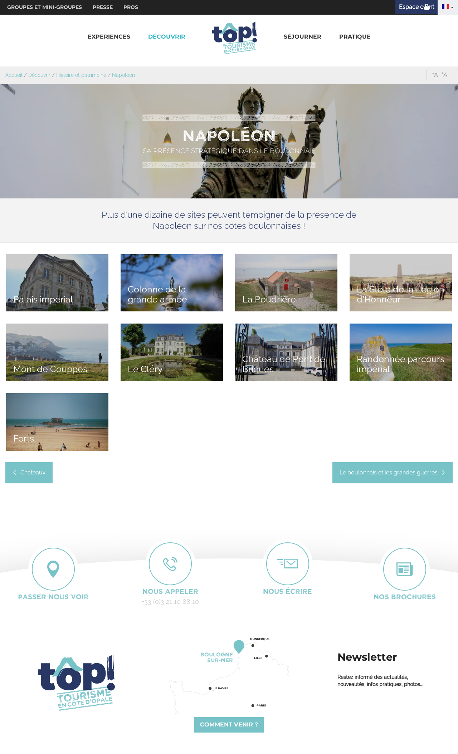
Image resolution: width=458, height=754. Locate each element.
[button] (109, 37)
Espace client (416, 7)
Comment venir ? (229, 724)
